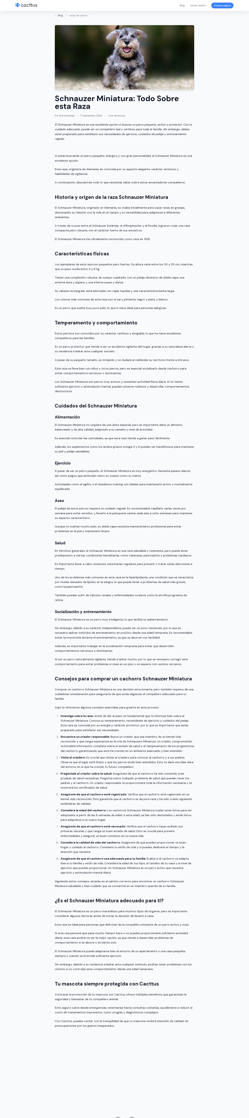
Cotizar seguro (222, 5)
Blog (182, 5)
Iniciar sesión (197, 5)
